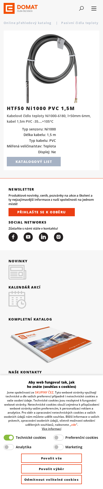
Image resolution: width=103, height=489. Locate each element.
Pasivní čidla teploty (80, 23)
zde (73, 424)
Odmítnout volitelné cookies (51, 479)
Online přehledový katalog (28, 23)
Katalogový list (34, 161)
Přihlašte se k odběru (41, 212)
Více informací (51, 429)
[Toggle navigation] (81, 8)
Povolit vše (51, 458)
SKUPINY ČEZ (44, 392)
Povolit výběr (51, 469)
